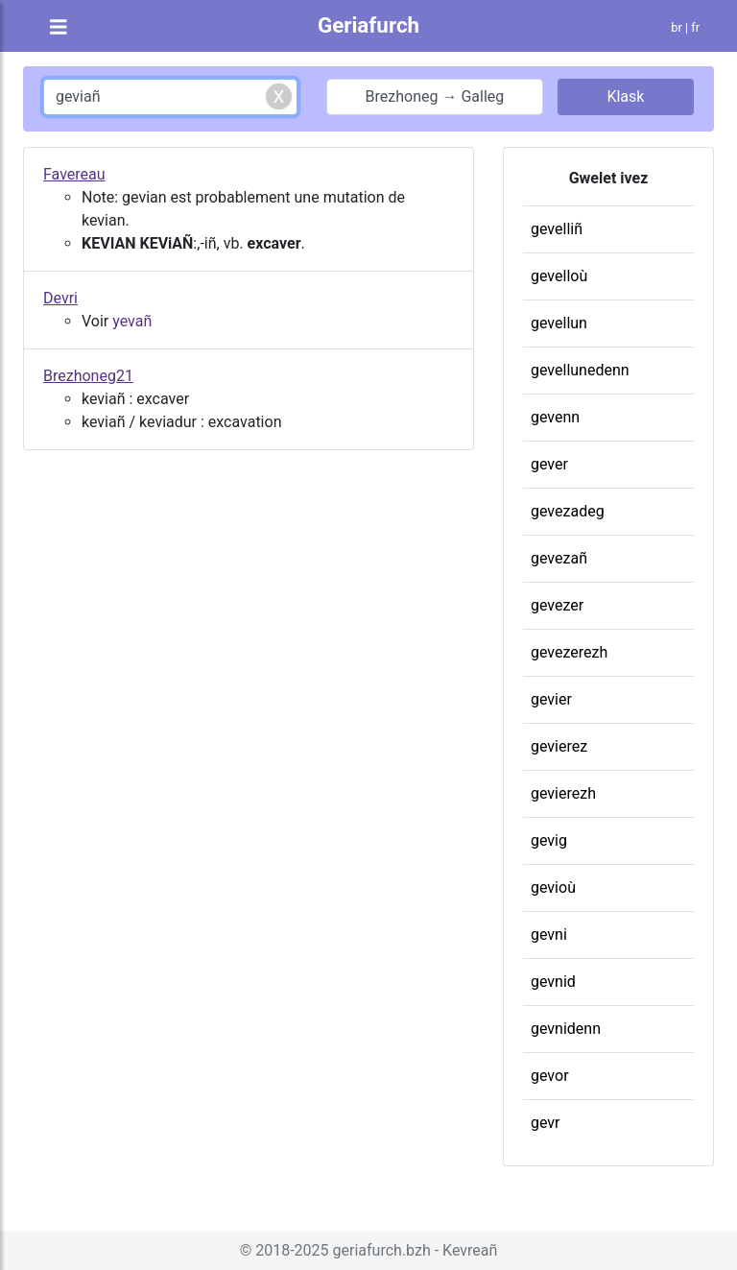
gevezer (557, 605)
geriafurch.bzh (382, 1250)
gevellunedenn (580, 370)
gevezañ (559, 558)
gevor (550, 1075)
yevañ (132, 321)
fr (695, 27)
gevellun (559, 323)
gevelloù (559, 276)
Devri (60, 298)
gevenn (555, 417)
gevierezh (563, 793)
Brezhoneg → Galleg (435, 96)
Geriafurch (368, 24)
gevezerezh (569, 652)
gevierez (559, 746)
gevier (551, 699)
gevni (549, 934)
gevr (545, 1123)
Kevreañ (469, 1250)
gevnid (553, 981)
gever (549, 464)
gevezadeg (568, 511)
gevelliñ (556, 229)
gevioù (553, 887)
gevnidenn (566, 1028)
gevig (549, 840)
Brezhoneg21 (88, 376)
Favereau (74, 174)
